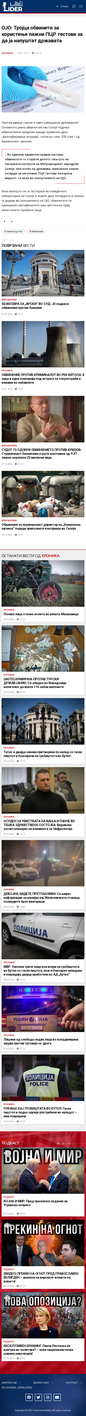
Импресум (9, 1382)
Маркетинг (41, 1382)
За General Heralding (17, 1387)
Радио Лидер (12, 6)
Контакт (72, 1382)
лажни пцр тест (14, 231)
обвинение (37, 231)
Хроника (7, 53)
